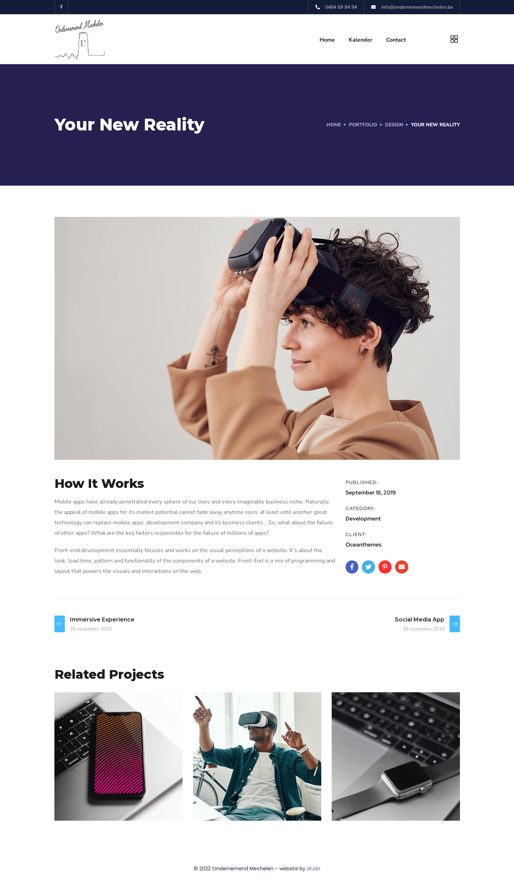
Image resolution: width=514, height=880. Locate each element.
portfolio (363, 124)
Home (327, 40)
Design (394, 124)
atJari (313, 868)
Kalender (360, 40)
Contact (396, 40)
